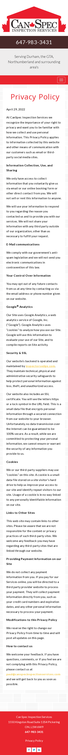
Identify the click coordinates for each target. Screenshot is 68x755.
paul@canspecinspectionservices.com (33, 674)
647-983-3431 (34, 42)
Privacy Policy (34, 740)
